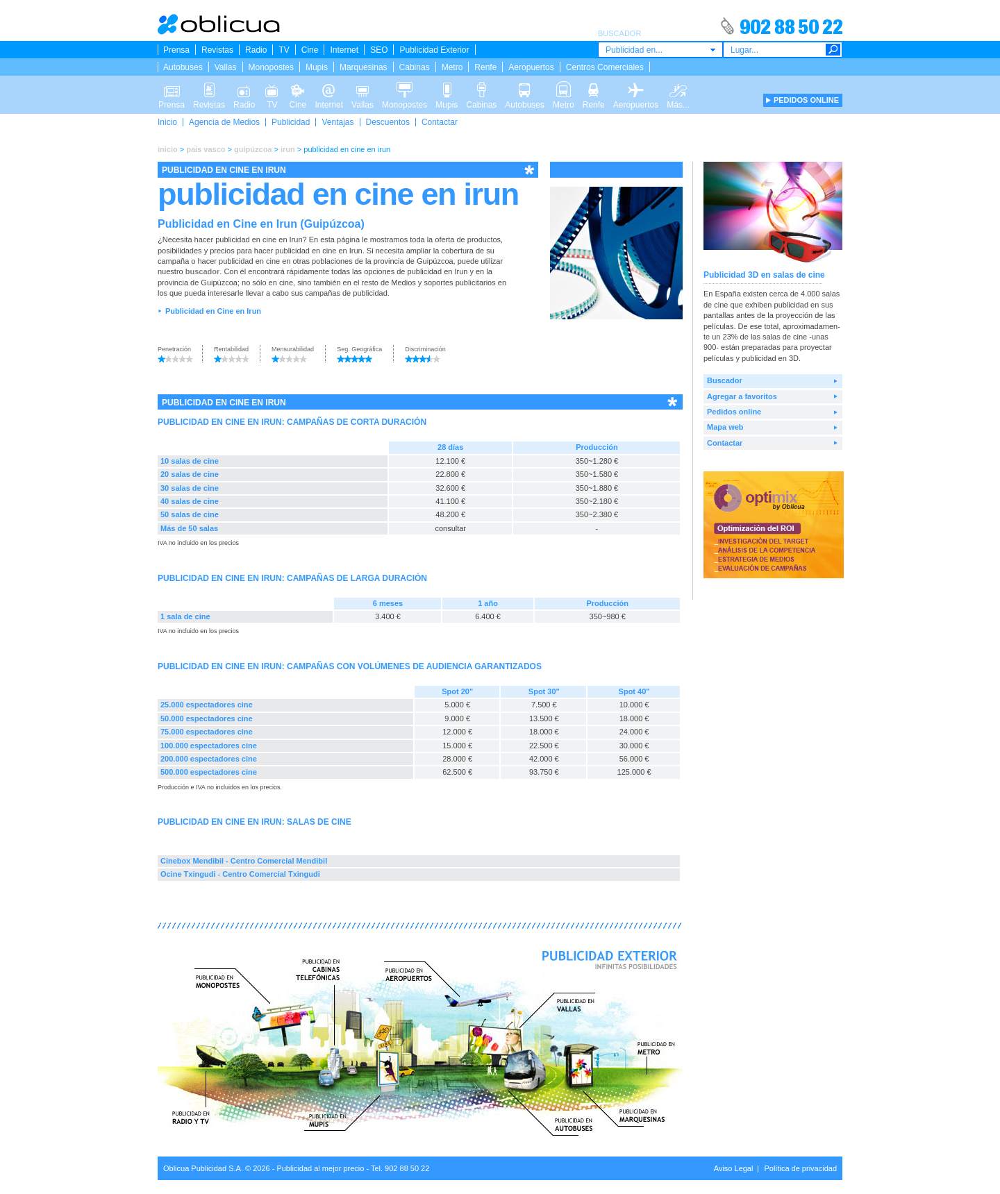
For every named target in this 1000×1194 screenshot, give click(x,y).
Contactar (440, 122)
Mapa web (725, 427)
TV (283, 50)
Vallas (226, 67)
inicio (168, 149)
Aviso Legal (733, 1168)
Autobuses (183, 67)
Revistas (217, 50)
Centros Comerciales (605, 67)
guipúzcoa (253, 149)
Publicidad (291, 122)
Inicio (167, 122)
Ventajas (337, 122)
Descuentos (388, 122)
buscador (202, 271)
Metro (452, 67)
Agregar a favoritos (742, 396)
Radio (256, 50)
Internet (344, 50)
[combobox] (660, 50)
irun (288, 149)
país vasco (205, 149)
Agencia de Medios (224, 122)
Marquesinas (364, 67)
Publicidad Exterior (434, 50)
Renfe (485, 67)
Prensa (176, 50)
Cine (310, 50)
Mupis (317, 67)
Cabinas (414, 67)
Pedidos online (734, 411)
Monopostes (271, 67)
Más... (678, 89)
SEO (379, 50)
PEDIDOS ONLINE (806, 100)
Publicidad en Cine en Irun (213, 311)
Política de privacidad (800, 1168)
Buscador (724, 380)
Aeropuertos (530, 67)
